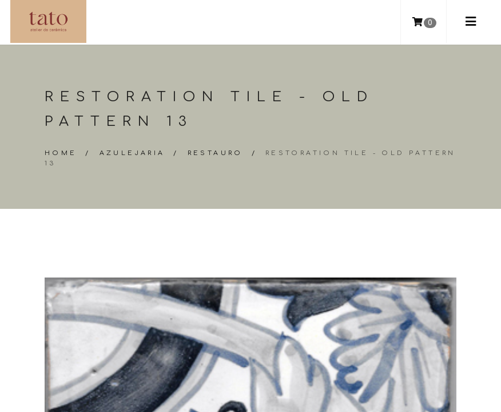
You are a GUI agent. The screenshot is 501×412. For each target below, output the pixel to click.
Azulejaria (132, 153)
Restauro (215, 153)
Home (61, 153)
